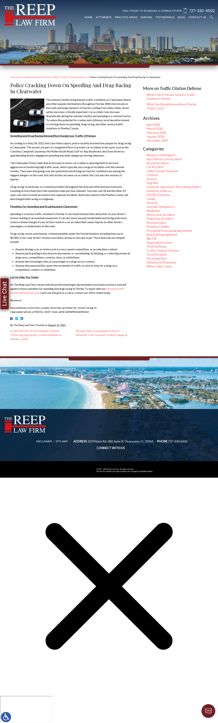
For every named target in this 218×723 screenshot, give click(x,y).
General (151, 203)
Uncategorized (156, 258)
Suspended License (159, 242)
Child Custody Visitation (162, 171)
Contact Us (197, 17)
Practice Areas (126, 17)
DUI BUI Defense (158, 195)
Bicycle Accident (157, 163)
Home (88, 17)
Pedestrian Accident (160, 218)
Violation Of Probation (161, 262)
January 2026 (155, 136)
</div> (26, 709)
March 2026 (154, 128)
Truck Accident (156, 254)
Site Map (62, 441)
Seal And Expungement (161, 234)
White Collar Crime (159, 266)
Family (150, 199)
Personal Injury (156, 222)
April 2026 (153, 124)
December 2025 (157, 140)
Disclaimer (44, 441)
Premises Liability (158, 226)
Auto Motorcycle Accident (164, 159)
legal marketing (121, 471)
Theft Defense (156, 246)
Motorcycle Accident (160, 214)
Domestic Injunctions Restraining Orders (173, 187)
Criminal (151, 175)
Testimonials (164, 17)
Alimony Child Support (161, 155)
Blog (181, 17)
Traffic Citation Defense (74, 77)
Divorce (151, 179)
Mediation (153, 211)
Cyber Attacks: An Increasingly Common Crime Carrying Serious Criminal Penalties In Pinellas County (35, 335)
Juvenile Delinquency (160, 206)
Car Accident (155, 167)
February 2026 (156, 132)
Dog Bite (152, 183)
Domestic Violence (159, 191)
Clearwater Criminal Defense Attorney (30, 77)
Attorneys (103, 17)
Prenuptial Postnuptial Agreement (169, 230)
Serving (146, 17)
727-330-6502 (202, 10)
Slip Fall (151, 238)
